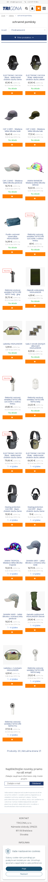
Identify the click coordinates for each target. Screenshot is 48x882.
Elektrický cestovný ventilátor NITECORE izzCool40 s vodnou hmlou (35, 237)
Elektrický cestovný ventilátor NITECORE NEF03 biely (35, 670)
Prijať (24, 869)
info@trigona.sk (16, 2)
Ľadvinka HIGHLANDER (12, 344)
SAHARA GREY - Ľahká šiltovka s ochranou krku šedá (35, 563)
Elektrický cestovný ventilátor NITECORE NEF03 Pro (12, 724)
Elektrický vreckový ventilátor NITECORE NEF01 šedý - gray (12, 292)
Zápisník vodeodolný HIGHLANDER (35, 291)
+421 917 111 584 (32, 2)
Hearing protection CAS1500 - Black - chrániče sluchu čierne (13, 509)
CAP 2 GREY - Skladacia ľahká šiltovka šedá (12, 130)
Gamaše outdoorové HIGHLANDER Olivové (35, 615)
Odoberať (36, 783)
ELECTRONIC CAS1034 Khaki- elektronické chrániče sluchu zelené (35, 77)
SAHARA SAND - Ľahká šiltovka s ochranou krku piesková (13, 616)
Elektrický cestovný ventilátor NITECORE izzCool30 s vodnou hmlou (12, 401)
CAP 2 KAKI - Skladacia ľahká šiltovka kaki (35, 130)
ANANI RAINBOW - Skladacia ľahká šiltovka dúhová (35, 183)
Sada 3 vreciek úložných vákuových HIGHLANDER (35, 346)
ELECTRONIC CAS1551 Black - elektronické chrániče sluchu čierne (12, 455)
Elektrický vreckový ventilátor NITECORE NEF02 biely (35, 400)
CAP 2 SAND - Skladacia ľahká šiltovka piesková (12, 182)
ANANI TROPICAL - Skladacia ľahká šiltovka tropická (12, 563)
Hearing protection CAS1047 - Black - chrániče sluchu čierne (35, 509)
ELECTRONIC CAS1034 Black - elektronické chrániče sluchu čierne (12, 77)
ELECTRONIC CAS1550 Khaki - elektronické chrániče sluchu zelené (35, 455)
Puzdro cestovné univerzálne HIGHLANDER (13, 236)
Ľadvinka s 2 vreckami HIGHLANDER (13, 669)
